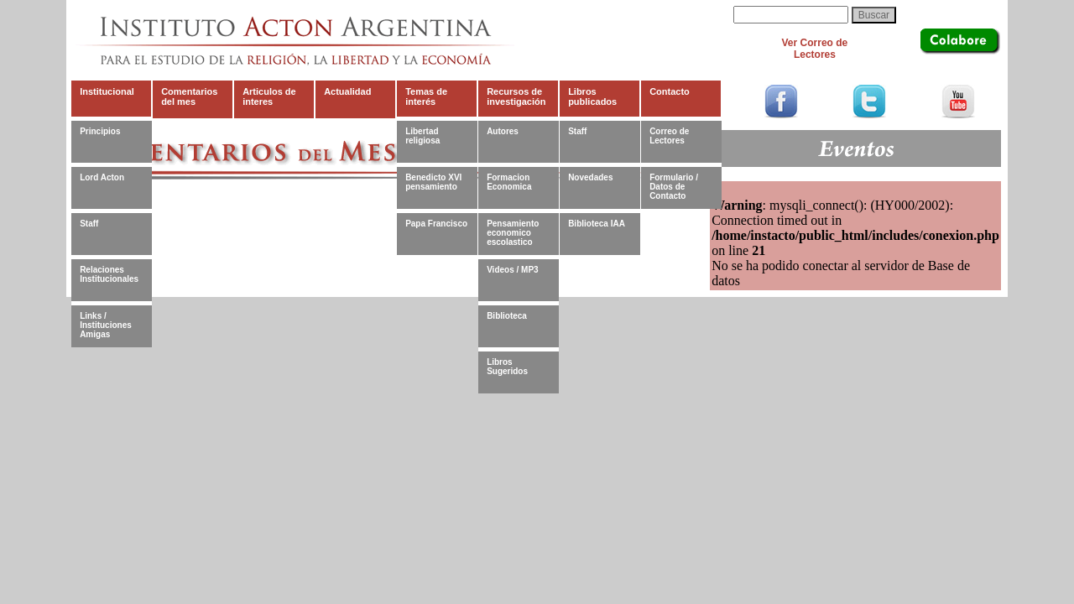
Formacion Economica (509, 182)
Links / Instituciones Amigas (106, 324)
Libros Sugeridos (507, 366)
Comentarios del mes (189, 96)
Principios (100, 131)
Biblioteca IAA (596, 223)
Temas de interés (426, 96)
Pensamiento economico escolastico (513, 232)
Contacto (669, 91)
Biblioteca (507, 315)
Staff (89, 223)
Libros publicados (592, 96)
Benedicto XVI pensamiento (433, 182)
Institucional (107, 91)
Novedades (590, 177)
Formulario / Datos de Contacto (673, 186)
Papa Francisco (436, 223)
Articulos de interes (269, 96)
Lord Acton (102, 177)
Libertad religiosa (422, 136)
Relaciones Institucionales (109, 274)
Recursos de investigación (516, 96)
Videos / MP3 (513, 269)
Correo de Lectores (669, 136)
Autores (503, 131)
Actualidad (347, 91)
